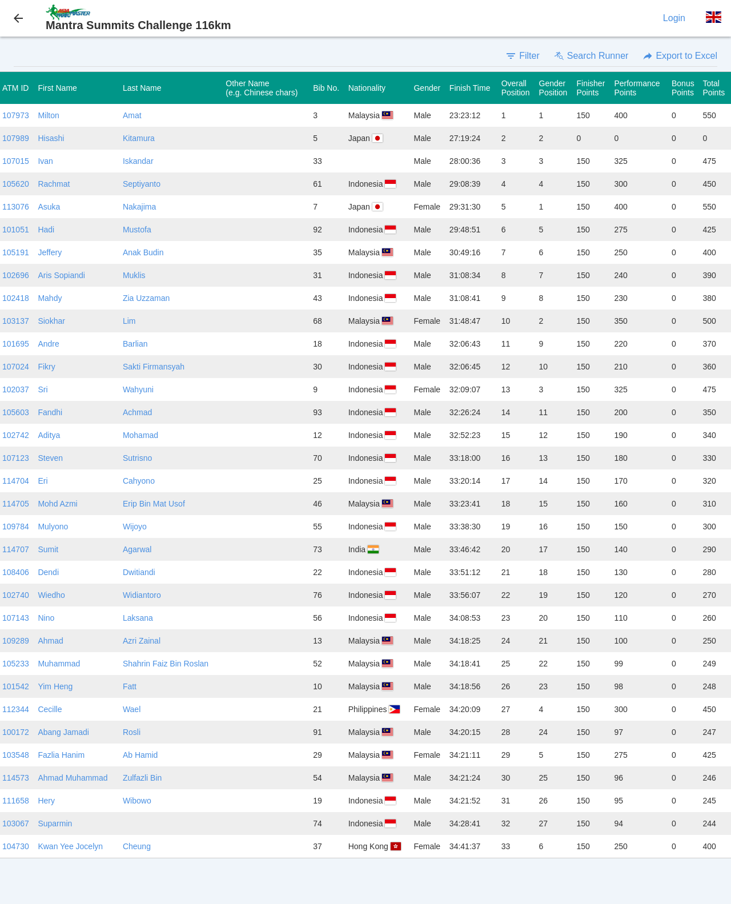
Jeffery (50, 252)
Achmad (137, 412)
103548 (15, 755)
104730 (15, 846)
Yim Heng (55, 686)
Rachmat (54, 183)
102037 (15, 389)
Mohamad (140, 435)
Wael (131, 709)
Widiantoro (142, 595)
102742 (15, 435)
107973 (15, 115)
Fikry (46, 366)
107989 (15, 138)
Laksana (138, 617)
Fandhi (50, 412)
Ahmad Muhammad (72, 777)
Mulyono (53, 526)
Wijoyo (135, 526)
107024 (15, 366)
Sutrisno (137, 458)
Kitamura (139, 138)
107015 (15, 161)
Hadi (46, 229)
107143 (15, 617)
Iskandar (138, 161)
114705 (15, 503)
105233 (15, 663)
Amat (132, 115)
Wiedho (51, 595)
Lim (129, 321)
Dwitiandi (139, 572)
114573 (15, 777)
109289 (15, 640)
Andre (48, 343)
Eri (42, 480)
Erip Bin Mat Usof (154, 503)
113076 (15, 206)
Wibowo (137, 800)
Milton (48, 115)
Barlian (135, 343)
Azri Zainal (141, 640)
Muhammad (59, 663)
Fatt (129, 686)
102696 (15, 275)
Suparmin (55, 823)
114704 (15, 480)
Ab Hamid (140, 755)
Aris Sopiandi (61, 275)
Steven (50, 458)
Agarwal (137, 549)
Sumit (48, 549)
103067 (15, 823)
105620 (15, 183)
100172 (15, 732)
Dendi (48, 572)
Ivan (45, 161)
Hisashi (51, 138)
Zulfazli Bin (142, 777)
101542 (15, 686)
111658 (15, 800)
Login (674, 18)
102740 (15, 595)
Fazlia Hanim (61, 755)
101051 (15, 229)
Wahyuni (138, 389)
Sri (42, 389)
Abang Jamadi (63, 732)
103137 (15, 321)
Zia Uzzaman (146, 298)
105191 (15, 252)
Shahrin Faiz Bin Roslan (165, 663)
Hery (46, 800)
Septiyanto (141, 183)
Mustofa (137, 229)
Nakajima (139, 206)
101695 (15, 343)
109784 (15, 526)
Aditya (49, 435)
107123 (15, 458)
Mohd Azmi (57, 503)
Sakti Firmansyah (153, 366)
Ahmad (50, 640)
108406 (15, 572)
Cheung (137, 846)
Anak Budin (143, 252)
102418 (15, 298)
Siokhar (51, 321)
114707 (15, 549)
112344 (15, 709)
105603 (15, 412)
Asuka (49, 206)
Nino (46, 617)
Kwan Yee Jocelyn (70, 846)
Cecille (50, 709)
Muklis (134, 275)
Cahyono (139, 480)
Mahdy (50, 298)
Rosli (131, 732)
